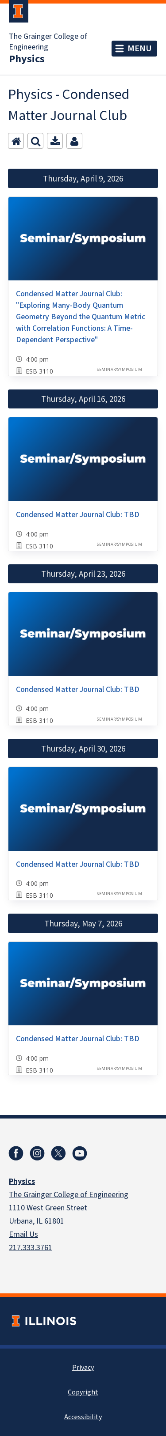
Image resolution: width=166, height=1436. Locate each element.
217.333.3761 (30, 1247)
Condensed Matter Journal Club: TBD (77, 514)
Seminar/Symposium (119, 369)
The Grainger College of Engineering (48, 42)
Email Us (23, 1234)
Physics (27, 59)
